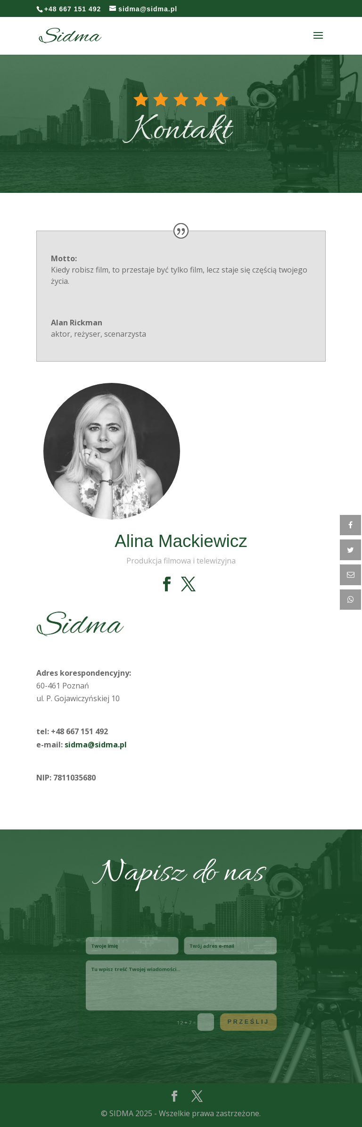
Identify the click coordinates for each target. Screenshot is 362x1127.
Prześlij (233, 1013)
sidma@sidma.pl (96, 744)
